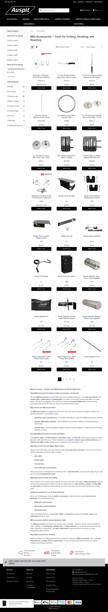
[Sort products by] (94, 47)
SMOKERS (26, 19)
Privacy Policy (50, 577)
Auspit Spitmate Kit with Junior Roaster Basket (66, 317)
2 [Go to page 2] (63, 379)
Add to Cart (41, 88)
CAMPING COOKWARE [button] (62, 19)
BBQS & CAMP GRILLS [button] (41, 19)
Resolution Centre (13, 581)
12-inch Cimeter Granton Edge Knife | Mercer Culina (66, 76)
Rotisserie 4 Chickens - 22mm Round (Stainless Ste (41, 77)
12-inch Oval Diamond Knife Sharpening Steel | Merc (92, 76)
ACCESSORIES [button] (78, 24)
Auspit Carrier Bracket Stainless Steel (41, 237)
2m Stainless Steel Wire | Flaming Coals (66, 116)
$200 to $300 (12, 50)
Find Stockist (98, 2)
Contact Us (88, 2)
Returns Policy (50, 581)
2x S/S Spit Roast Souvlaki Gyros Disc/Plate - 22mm (92, 116)
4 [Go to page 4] (70, 379)
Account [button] (85, 10)
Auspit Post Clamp (41, 276)
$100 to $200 (12, 45)
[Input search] (56, 10)
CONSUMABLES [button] (29, 24)
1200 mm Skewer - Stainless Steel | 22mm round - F (41, 117)
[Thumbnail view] (32, 47)
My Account (11, 573)
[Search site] (41, 10)
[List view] (36, 47)
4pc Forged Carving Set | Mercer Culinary (67, 157)
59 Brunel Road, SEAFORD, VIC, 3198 (85, 574)
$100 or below (12, 40)
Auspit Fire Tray (66, 236)
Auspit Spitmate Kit (41, 316)
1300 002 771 (77, 570)
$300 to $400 (12, 55)
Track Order (10, 577)
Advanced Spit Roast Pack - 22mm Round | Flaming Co (41, 197)
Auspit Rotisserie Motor (66, 276)
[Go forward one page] (74, 379)
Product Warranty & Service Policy (52, 590)
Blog (74, 2)
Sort (82, 47)
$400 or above (12, 60)
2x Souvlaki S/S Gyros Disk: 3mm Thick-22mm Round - (41, 158)
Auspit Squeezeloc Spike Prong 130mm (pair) (41, 358)
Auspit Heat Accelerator (92, 236)
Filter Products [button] (12, 31)
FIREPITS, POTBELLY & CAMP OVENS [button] (88, 19)
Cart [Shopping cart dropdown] (96, 10)
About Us (81, 2)
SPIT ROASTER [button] (12, 19)
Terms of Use (50, 573)
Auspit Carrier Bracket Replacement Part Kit (92, 197)
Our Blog (29, 577)
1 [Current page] (59, 379)
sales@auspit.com (79, 572)
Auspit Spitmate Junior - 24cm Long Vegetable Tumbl (92, 278)
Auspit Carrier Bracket (67, 196)
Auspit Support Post (91, 357)
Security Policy (51, 585)
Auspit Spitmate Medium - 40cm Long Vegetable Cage (91, 318)
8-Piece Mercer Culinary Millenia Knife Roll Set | (92, 157)
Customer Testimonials (30, 586)
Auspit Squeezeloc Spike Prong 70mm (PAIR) (66, 358)
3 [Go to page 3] (66, 379)
